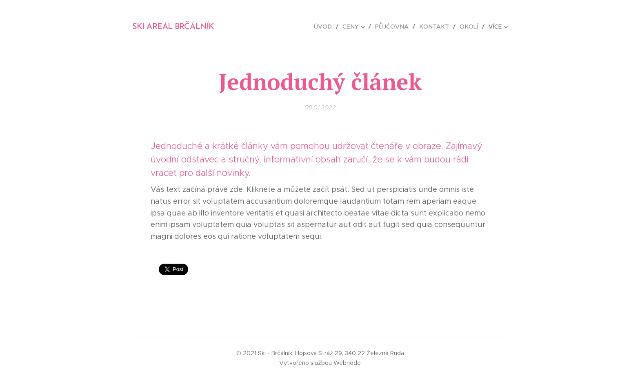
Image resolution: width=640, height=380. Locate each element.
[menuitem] (329, 26)
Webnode (347, 363)
